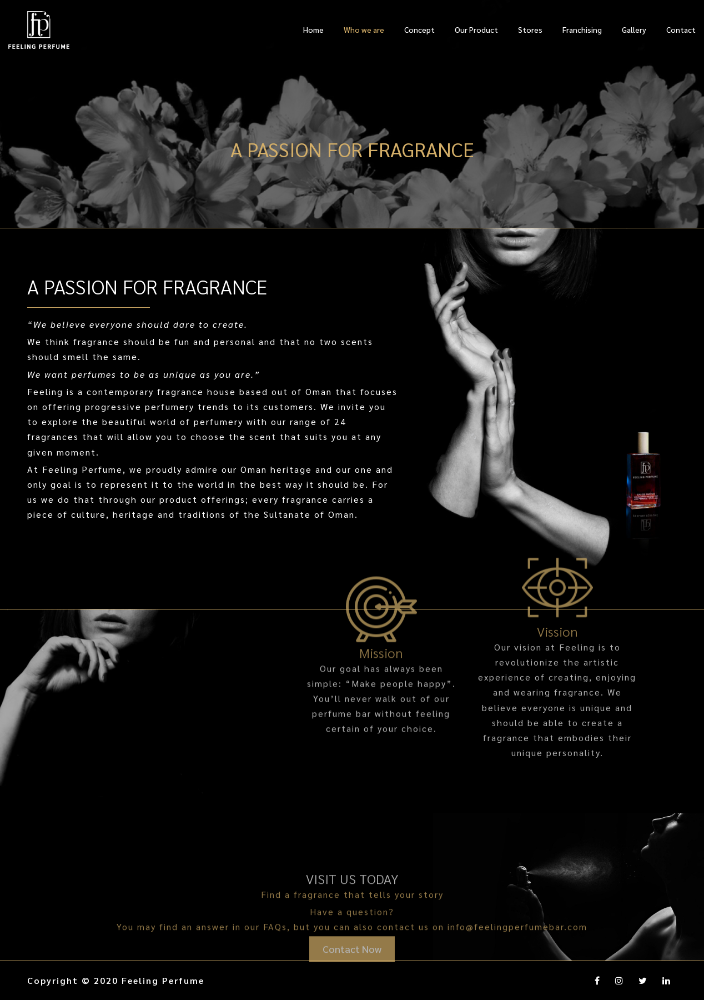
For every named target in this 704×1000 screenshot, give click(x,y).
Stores (530, 29)
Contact (681, 29)
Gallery (634, 29)
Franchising (582, 29)
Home (313, 29)
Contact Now (352, 963)
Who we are (364, 29)
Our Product (476, 29)
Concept (419, 29)
